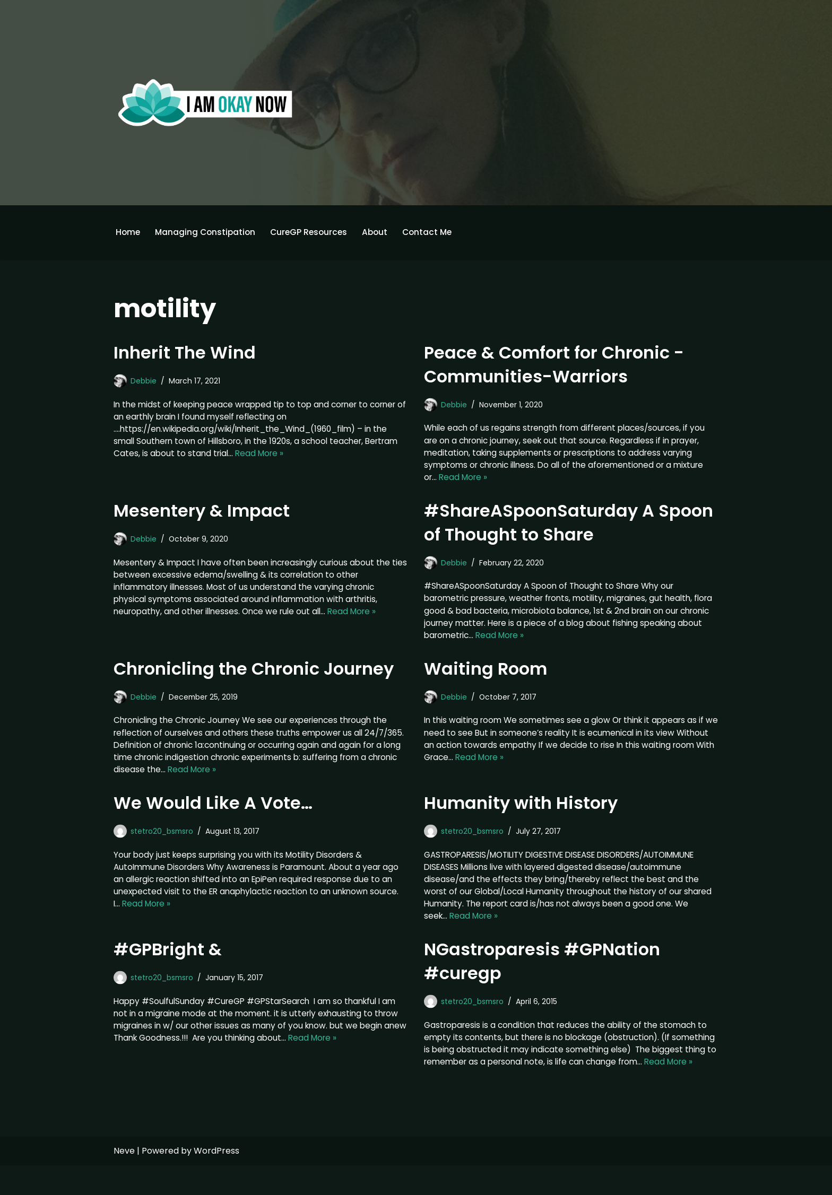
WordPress (216, 1180)
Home (128, 232)
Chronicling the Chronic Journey (254, 675)
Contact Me (435, 232)
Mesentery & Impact (202, 514)
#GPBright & (168, 963)
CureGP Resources (313, 232)
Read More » (300, 456)
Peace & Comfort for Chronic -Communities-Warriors (554, 365)
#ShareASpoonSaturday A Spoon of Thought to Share (568, 526)
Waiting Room (485, 675)
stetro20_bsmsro (164, 841)
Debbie (144, 381)
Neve (124, 1180)
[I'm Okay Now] (205, 102)
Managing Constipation (207, 232)
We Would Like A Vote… (213, 813)
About (381, 232)
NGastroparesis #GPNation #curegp (542, 975)
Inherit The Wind (185, 353)
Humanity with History (521, 813)
